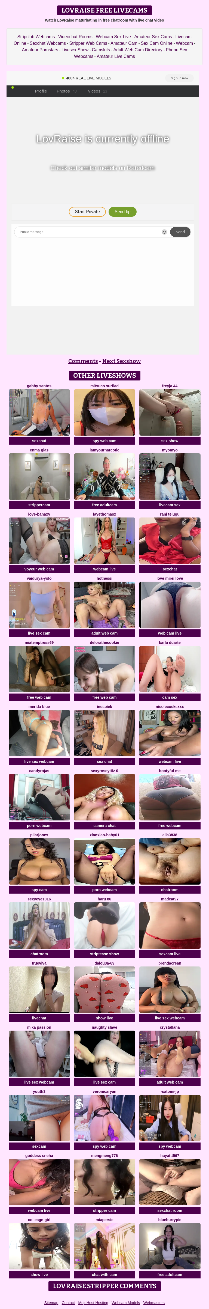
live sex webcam (39, 761)
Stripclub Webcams (36, 36)
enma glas (39, 450)
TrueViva (39, 963)
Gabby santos (39, 386)
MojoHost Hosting (93, 1303)
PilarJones (39, 835)
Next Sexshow (121, 361)
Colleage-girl (39, 1220)
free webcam (170, 825)
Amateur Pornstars (40, 49)
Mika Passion (39, 1027)
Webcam (184, 43)
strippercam (39, 505)
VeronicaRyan (104, 1091)
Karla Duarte (169, 642)
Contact (68, 1303)
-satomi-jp (170, 1091)
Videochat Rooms (75, 36)
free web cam (39, 697)
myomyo (170, 450)
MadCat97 (170, 899)
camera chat (104, 825)
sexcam (39, 1146)
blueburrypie (170, 1220)
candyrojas (39, 771)
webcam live (104, 569)
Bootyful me (169, 771)
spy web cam (104, 441)
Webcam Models (126, 1303)
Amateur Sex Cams (153, 36)
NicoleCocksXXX (170, 706)
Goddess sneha (39, 1155)
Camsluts (101, 49)
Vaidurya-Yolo (39, 578)
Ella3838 (169, 835)
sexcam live (170, 954)
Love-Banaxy (39, 514)
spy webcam (169, 1146)
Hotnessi (104, 578)
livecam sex (170, 505)
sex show (169, 441)
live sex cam (39, 633)
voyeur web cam (39, 569)
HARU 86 (104, 899)
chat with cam (104, 1274)
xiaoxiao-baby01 (104, 835)
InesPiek (104, 706)
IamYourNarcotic (104, 450)
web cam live (170, 633)
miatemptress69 (39, 642)
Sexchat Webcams (48, 43)
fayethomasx (104, 514)
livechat (39, 1018)
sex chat (104, 761)
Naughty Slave (104, 1027)
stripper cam (104, 1210)
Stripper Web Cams (88, 43)
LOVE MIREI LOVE (169, 578)
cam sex (169, 697)
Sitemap (51, 1303)
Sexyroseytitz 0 (104, 771)
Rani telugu (170, 514)
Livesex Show (75, 49)
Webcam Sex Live (113, 36)
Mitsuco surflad (104, 386)
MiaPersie (104, 1220)
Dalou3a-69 (104, 963)
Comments (83, 361)
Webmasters (154, 1303)
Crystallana (170, 1027)
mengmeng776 (104, 1155)
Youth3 (39, 1091)
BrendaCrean (169, 963)
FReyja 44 (170, 386)
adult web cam (104, 633)
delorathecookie (104, 642)
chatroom (170, 890)
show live (104, 1018)
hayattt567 (169, 1155)
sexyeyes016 (39, 899)
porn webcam (39, 825)
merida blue (39, 706)
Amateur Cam (123, 43)
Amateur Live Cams (116, 56)
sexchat (39, 441)
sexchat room (169, 1210)
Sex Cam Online (157, 43)
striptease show (104, 954)
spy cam (39, 890)
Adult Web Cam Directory (137, 49)
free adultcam (104, 505)
